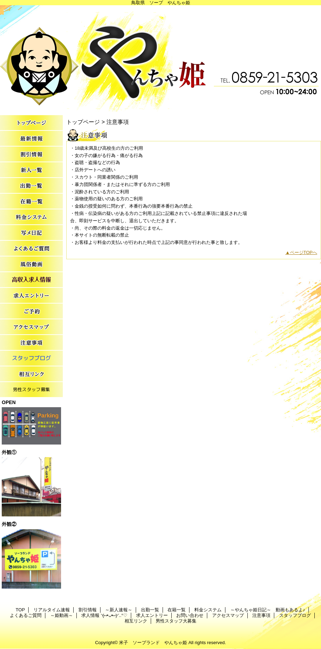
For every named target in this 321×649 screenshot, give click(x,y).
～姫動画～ (31, 264)
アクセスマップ (31, 327)
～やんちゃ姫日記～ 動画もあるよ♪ (31, 233)
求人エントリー (31, 296)
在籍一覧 (31, 201)
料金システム (31, 217)
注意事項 (31, 343)
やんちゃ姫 (160, 58)
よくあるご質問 (31, 248)
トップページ (83, 122)
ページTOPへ (304, 252)
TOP (31, 123)
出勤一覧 (31, 186)
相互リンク (31, 374)
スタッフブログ (31, 358)
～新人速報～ (31, 170)
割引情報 (31, 154)
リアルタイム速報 (31, 139)
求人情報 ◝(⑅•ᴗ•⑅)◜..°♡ (31, 280)
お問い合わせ (31, 311)
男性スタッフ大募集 (31, 390)
